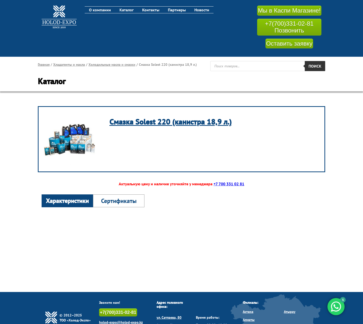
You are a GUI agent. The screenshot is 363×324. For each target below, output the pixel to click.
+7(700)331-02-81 (118, 312)
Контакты (150, 9)
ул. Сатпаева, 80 (169, 317)
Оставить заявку (289, 43)
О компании (100, 9)
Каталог (126, 9)
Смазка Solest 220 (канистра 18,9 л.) (170, 122)
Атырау (289, 311)
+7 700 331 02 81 (229, 183)
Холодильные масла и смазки (111, 64)
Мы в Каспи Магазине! (289, 10)
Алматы (249, 319)
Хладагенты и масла (69, 64)
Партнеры (177, 9)
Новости (201, 9)
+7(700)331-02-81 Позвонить (289, 27)
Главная (44, 64)
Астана (248, 311)
